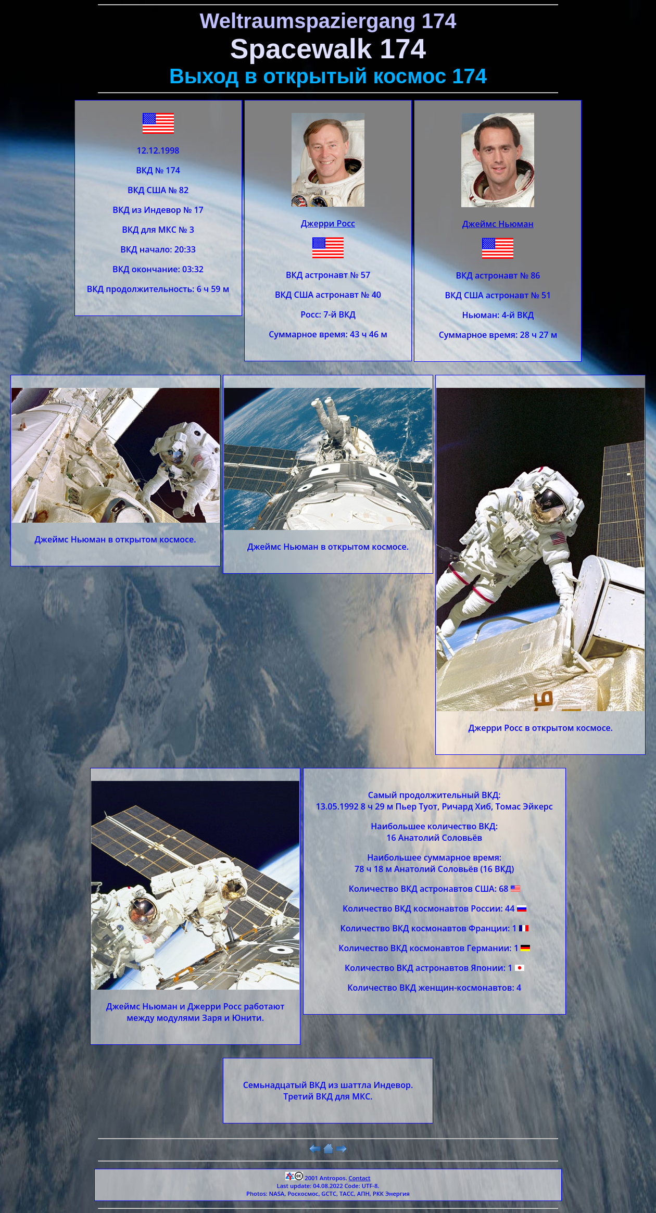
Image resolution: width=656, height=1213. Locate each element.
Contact (360, 1178)
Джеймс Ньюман (498, 224)
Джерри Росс (328, 223)
